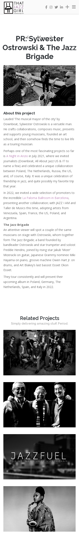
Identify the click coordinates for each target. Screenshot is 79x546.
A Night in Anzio (17, 156)
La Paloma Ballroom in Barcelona (45, 198)
